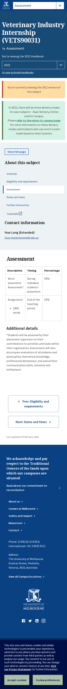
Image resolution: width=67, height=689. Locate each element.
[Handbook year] (33, 65)
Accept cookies (16, 680)
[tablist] (38, 5)
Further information (18, 205)
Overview (12, 173)
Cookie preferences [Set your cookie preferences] (48, 680)
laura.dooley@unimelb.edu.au (22, 237)
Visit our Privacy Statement (30, 667)
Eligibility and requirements (22, 181)
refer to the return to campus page (38, 120)
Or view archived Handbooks (18, 72)
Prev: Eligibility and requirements (36, 403)
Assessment (13, 189)
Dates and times (16, 197)
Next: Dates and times (31, 422)
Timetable (18, 215)
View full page (17, 151)
